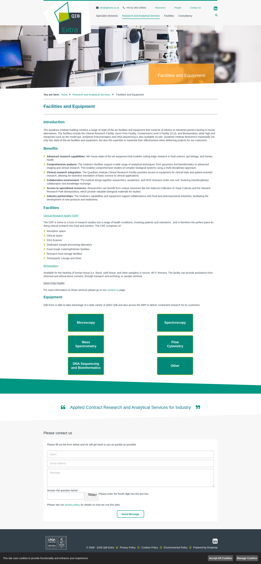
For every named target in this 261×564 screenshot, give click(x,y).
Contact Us (195, 8)
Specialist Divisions (107, 15)
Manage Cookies (247, 558)
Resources (160, 8)
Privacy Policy (128, 547)
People (177, 8)
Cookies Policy (149, 547)
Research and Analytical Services (141, 15)
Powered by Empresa (205, 547)
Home (64, 94)
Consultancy (185, 15)
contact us (113, 290)
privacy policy (72, 504)
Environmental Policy (176, 547)
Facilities (169, 15)
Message (130, 478)
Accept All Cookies (220, 558)
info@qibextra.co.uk (109, 8)
